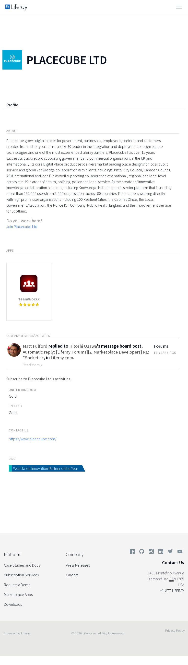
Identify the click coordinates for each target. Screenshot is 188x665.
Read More (32, 364)
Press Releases (78, 565)
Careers (72, 574)
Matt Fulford (35, 346)
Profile (12, 104)
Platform (12, 554)
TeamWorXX (29, 299)
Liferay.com (62, 357)
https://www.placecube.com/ (33, 438)
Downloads (13, 604)
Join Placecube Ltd (21, 226)
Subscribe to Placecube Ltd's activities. (38, 378)
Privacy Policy (175, 630)
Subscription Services (21, 574)
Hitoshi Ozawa (83, 346)
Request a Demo (17, 584)
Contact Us (173, 562)
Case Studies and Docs (22, 565)
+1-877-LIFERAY (172, 590)
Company (74, 554)
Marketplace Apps (18, 594)
